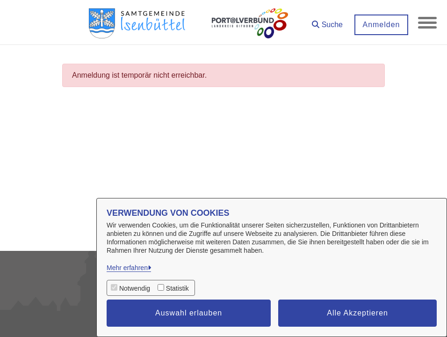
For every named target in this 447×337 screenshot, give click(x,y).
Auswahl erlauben (188, 313)
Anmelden (381, 25)
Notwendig (134, 288)
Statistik (177, 288)
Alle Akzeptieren (357, 313)
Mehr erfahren (127, 267)
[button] (327, 21)
